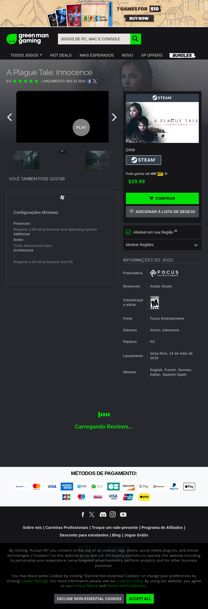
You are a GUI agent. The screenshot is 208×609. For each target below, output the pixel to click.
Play (81, 127)
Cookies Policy (130, 580)
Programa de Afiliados (162, 527)
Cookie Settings (34, 580)
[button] (26, 55)
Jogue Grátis (136, 535)
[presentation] (10, 118)
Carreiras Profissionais (67, 527)
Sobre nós (32, 527)
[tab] (62, 198)
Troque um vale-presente (115, 527)
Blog (116, 535)
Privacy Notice (85, 585)
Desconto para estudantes (84, 535)
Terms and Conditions (126, 585)
